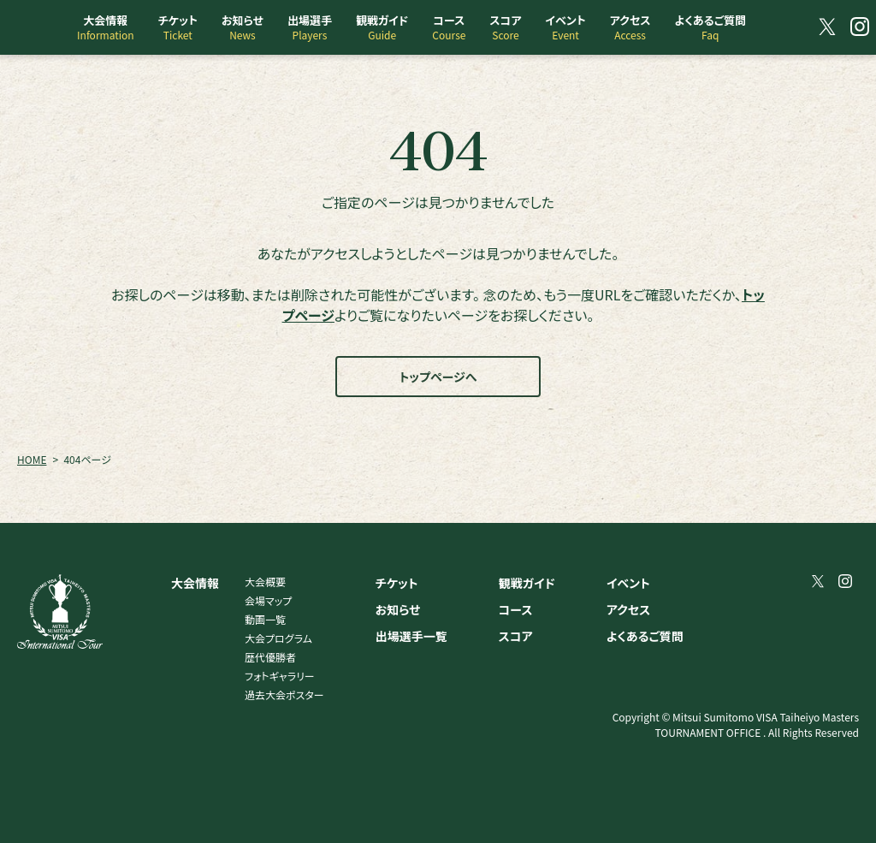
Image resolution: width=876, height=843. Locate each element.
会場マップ (268, 600)
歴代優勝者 (270, 657)
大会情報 (195, 582)
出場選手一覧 (411, 635)
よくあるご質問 (645, 635)
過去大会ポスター (284, 694)
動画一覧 (265, 619)
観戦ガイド (527, 582)
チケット (397, 582)
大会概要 (265, 581)
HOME (31, 459)
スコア (516, 635)
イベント (628, 582)
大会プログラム (278, 638)
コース (516, 609)
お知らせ (398, 609)
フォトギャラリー (280, 675)
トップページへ (438, 376)
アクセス (628, 609)
